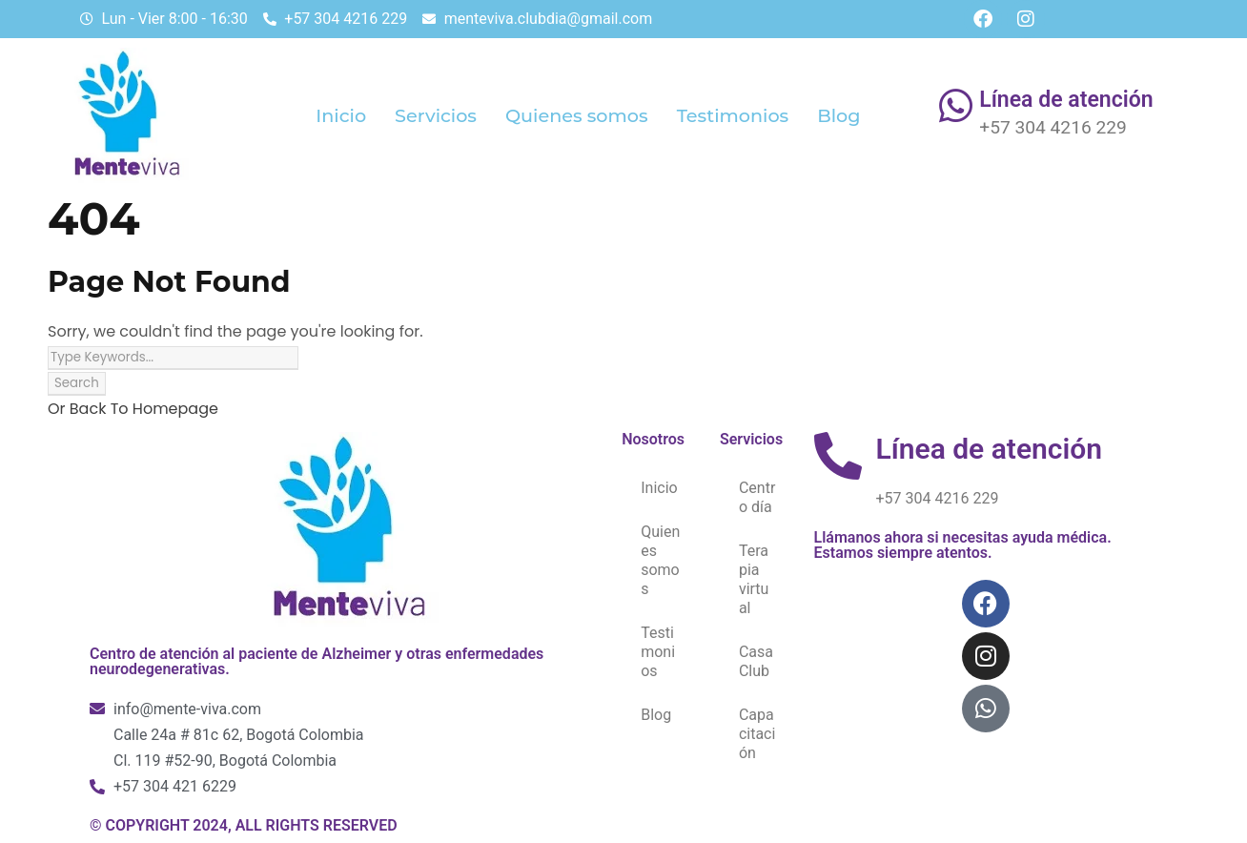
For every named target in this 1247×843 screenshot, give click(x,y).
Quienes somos (576, 115)
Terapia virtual (754, 579)
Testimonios (733, 115)
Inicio (341, 115)
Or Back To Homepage (133, 409)
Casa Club (756, 661)
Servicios (436, 115)
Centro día (757, 497)
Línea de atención (1066, 100)
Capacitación (757, 734)
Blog (838, 115)
